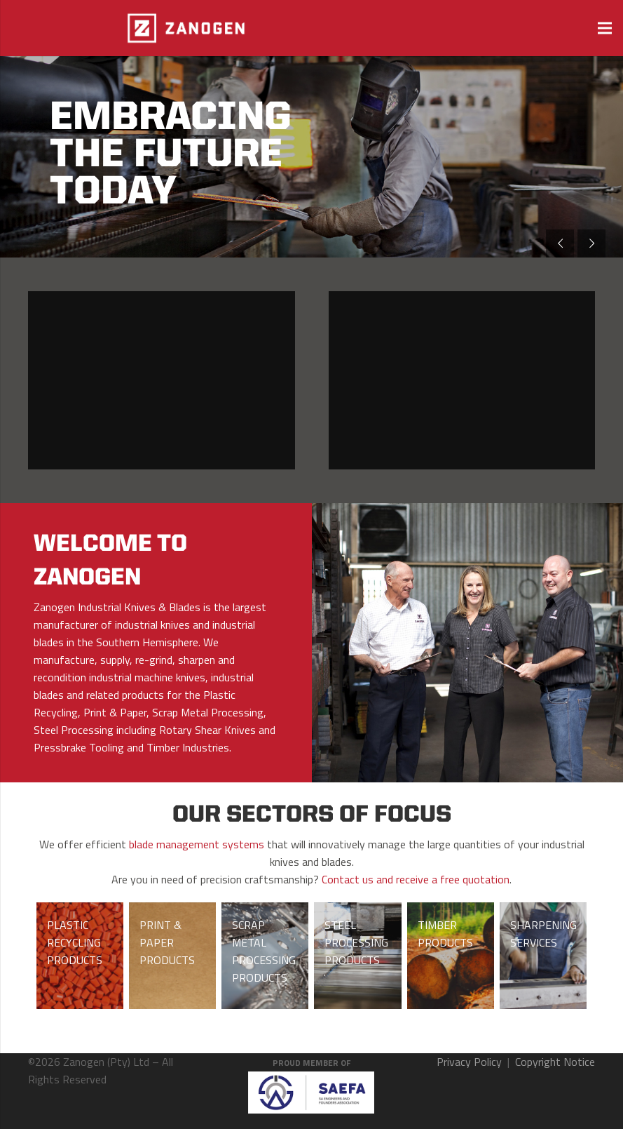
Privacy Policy (469, 1061)
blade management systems (196, 844)
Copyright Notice (555, 1061)
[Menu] (605, 28)
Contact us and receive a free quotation (415, 879)
